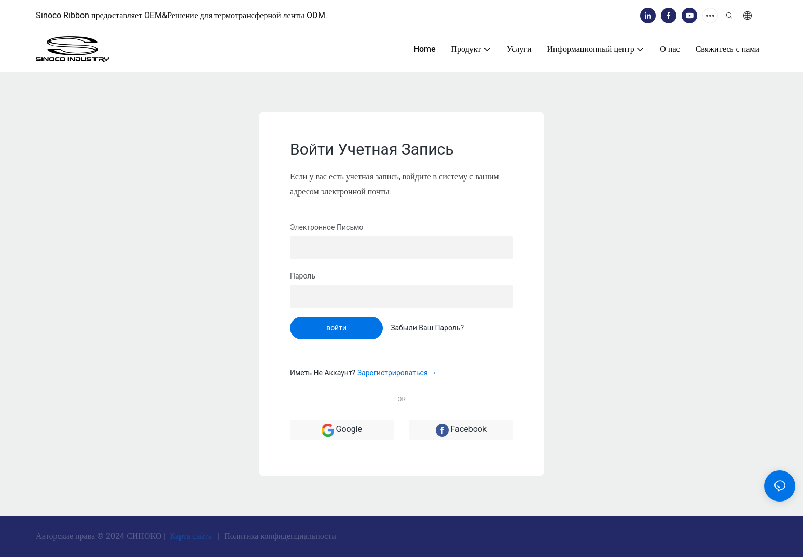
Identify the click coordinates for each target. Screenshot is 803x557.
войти (336, 328)
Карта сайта (191, 536)
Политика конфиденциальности (279, 536)
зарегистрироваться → (397, 373)
